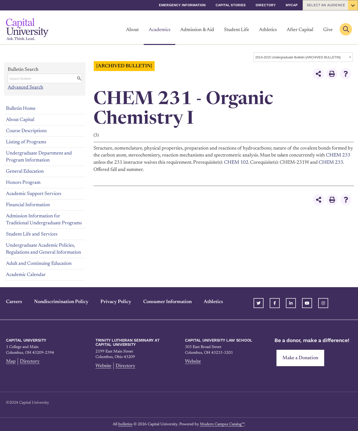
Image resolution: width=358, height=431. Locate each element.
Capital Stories (231, 5)
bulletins (125, 424)
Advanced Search (25, 87)
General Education (25, 171)
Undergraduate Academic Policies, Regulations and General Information (43, 249)
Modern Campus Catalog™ (222, 424)
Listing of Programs (26, 141)
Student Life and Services (31, 234)
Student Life (236, 29)
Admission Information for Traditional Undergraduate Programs (44, 219)
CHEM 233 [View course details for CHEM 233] (338, 155)
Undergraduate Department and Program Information (39, 156)
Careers (14, 301)
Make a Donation (300, 357)
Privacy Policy (115, 301)
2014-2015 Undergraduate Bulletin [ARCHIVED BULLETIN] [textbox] (298, 57)
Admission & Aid (197, 29)
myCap (292, 5)
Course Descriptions (26, 130)
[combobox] (303, 57)
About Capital (20, 119)
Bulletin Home (21, 108)
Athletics (268, 29)
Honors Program (23, 182)
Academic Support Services (33, 193)
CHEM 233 (331, 162)
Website (103, 365)
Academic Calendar (26, 274)
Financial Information (28, 204)
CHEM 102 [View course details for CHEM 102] (236, 162)
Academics (159, 29)
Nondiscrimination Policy (61, 301)
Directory (266, 5)
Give (328, 29)
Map (11, 361)
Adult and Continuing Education (39, 263)
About (132, 29)
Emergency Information (182, 5)
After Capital (300, 29)
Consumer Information (167, 301)
